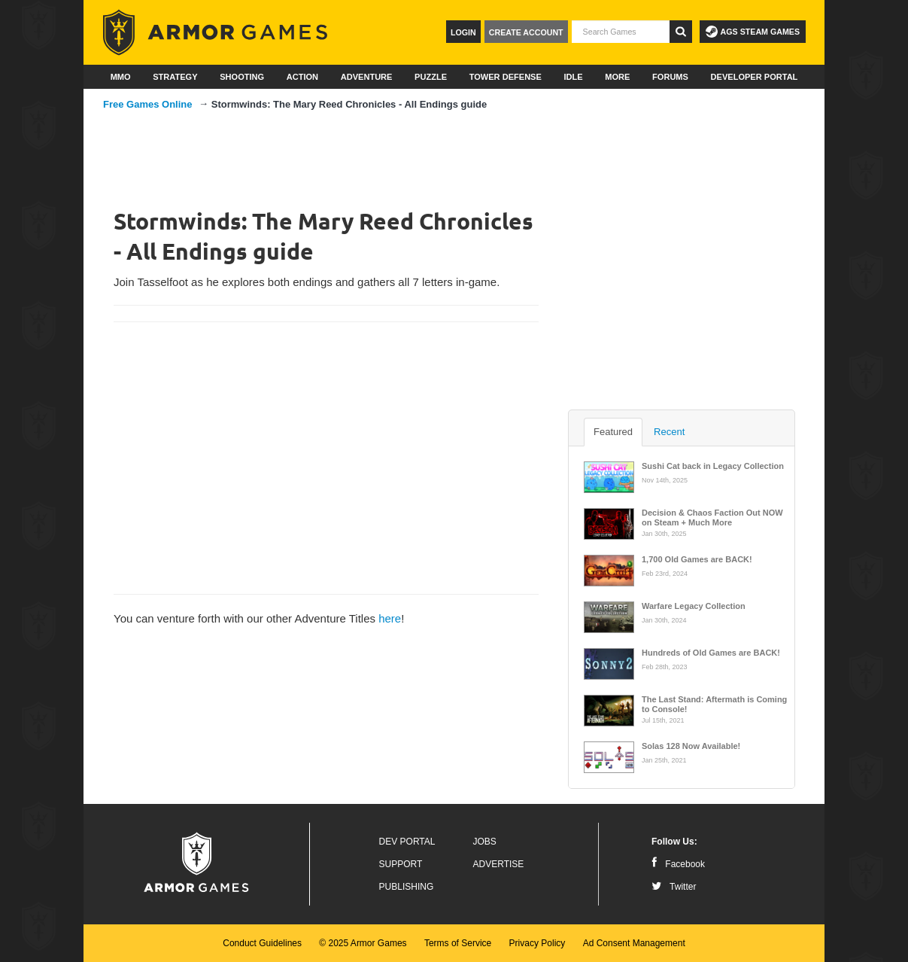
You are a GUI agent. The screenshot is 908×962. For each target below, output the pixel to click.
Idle (572, 76)
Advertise (498, 864)
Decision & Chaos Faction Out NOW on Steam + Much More (712, 516)
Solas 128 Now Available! (691, 745)
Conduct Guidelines (262, 943)
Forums (670, 76)
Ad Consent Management (634, 943)
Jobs (485, 841)
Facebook (678, 864)
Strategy (175, 76)
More (617, 76)
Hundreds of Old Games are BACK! (711, 652)
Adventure (367, 76)
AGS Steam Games (753, 32)
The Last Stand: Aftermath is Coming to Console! (714, 703)
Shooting (242, 76)
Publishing (406, 886)
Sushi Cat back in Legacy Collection (713, 465)
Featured (613, 431)
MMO (121, 76)
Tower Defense (505, 76)
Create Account (526, 32)
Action (302, 76)
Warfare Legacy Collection (694, 605)
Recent (669, 431)
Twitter (673, 886)
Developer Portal (754, 76)
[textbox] (621, 31)
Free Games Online (148, 104)
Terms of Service (457, 943)
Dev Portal (407, 841)
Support (401, 864)
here (389, 618)
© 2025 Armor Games (362, 943)
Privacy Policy (537, 943)
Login (463, 32)
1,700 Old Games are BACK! (697, 559)
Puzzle (431, 76)
